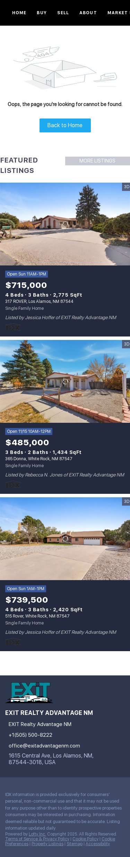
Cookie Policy (85, 839)
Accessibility (98, 843)
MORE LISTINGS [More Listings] (97, 161)
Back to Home (65, 125)
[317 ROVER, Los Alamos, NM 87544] (65, 224)
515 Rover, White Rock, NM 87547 (37, 616)
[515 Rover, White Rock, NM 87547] (65, 538)
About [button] (88, 12)
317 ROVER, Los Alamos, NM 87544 (39, 301)
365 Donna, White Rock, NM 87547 (38, 458)
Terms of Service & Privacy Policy (37, 839)
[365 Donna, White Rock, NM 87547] (65, 381)
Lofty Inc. (37, 834)
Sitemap (75, 843)
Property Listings (47, 843)
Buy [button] (41, 12)
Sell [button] (63, 12)
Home (19, 12)
